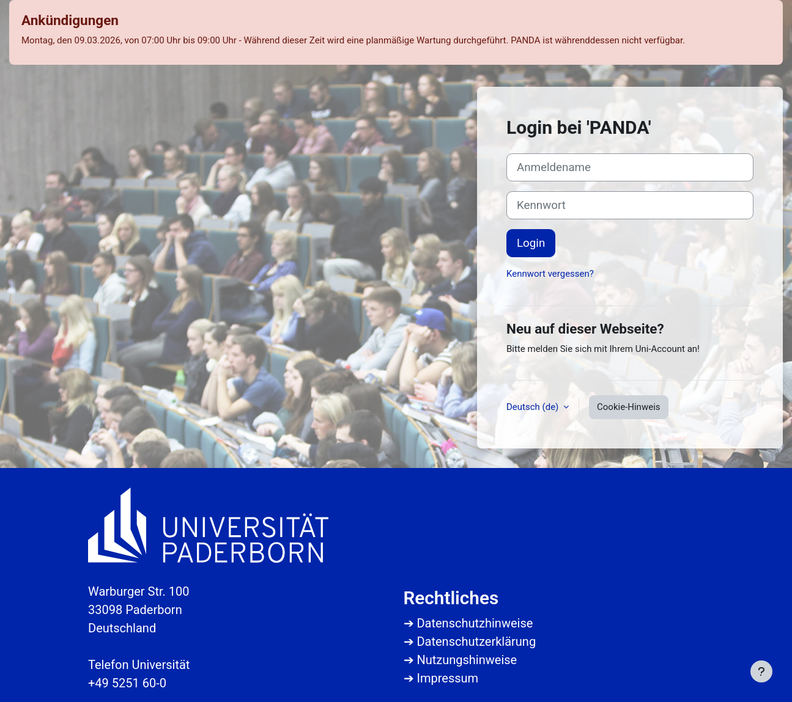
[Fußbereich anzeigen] (761, 671)
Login (531, 243)
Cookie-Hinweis (628, 406)
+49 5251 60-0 (127, 683)
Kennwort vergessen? (550, 273)
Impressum (447, 678)
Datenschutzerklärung (476, 641)
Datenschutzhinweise (474, 623)
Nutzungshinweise (466, 660)
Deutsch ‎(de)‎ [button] (533, 406)
